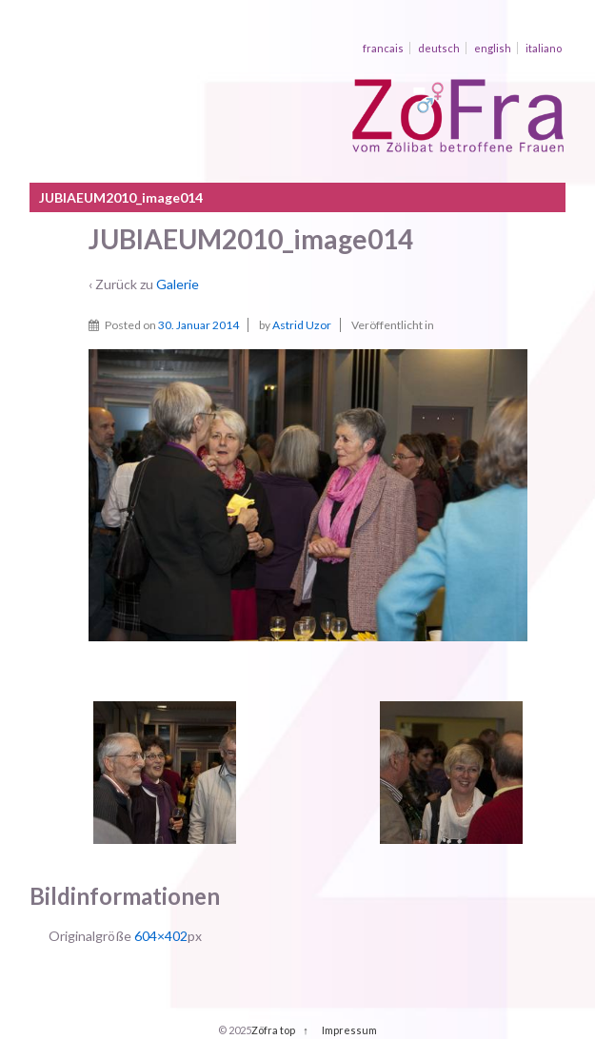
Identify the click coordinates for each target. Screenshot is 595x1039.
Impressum (349, 1030)
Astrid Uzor (301, 325)
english (492, 48)
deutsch (439, 48)
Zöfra (264, 1030)
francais (383, 48)
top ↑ (294, 1030)
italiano (544, 48)
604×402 (161, 936)
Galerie (177, 284)
